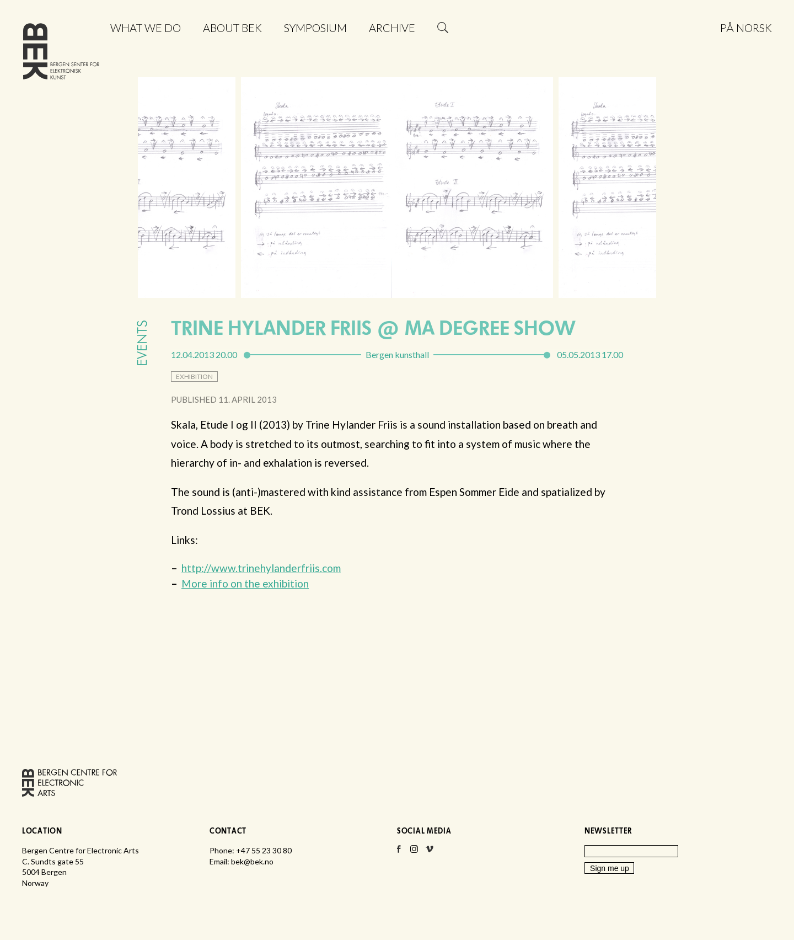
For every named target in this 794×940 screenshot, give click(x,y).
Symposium (315, 27)
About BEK (232, 27)
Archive (392, 27)
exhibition (194, 376)
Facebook (399, 852)
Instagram (414, 852)
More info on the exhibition (245, 583)
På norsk (746, 27)
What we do (145, 27)
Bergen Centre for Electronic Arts (61, 54)
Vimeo (429, 852)
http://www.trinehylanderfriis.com (261, 568)
